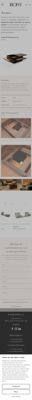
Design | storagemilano (7, 233)
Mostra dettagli (16, 396)
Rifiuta (16, 392)
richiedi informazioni (10, 37)
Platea (3, 231)
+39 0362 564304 (16, 339)
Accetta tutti (16, 386)
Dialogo (26, 231)
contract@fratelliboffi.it (16, 351)
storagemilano (17, 106)
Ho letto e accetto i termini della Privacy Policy (15, 307)
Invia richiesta (16, 311)
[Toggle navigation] (3, 4)
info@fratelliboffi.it (17, 341)
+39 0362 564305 (16, 349)
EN (30, 5)
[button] (27, 5)
